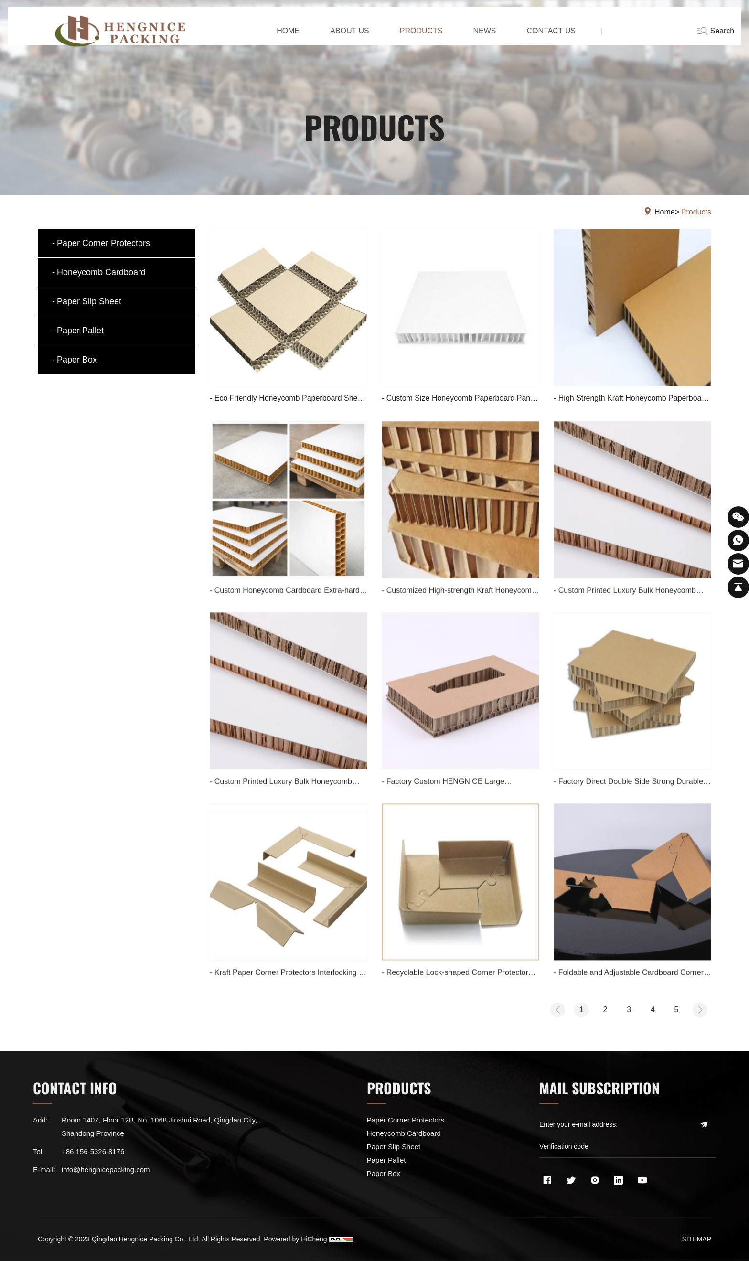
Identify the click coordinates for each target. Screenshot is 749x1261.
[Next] (698, 1011)
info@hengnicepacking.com (106, 1172)
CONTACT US (540, 38)
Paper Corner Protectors (103, 243)
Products (696, 212)
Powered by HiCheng (295, 1239)
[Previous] (541, 1011)
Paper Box (77, 359)
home (277, 38)
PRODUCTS (409, 38)
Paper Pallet (80, 330)
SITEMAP (696, 1239)
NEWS (473, 38)
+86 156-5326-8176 (93, 1154)
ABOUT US (338, 38)
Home (664, 212)
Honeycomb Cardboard (101, 272)
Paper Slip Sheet (89, 301)
